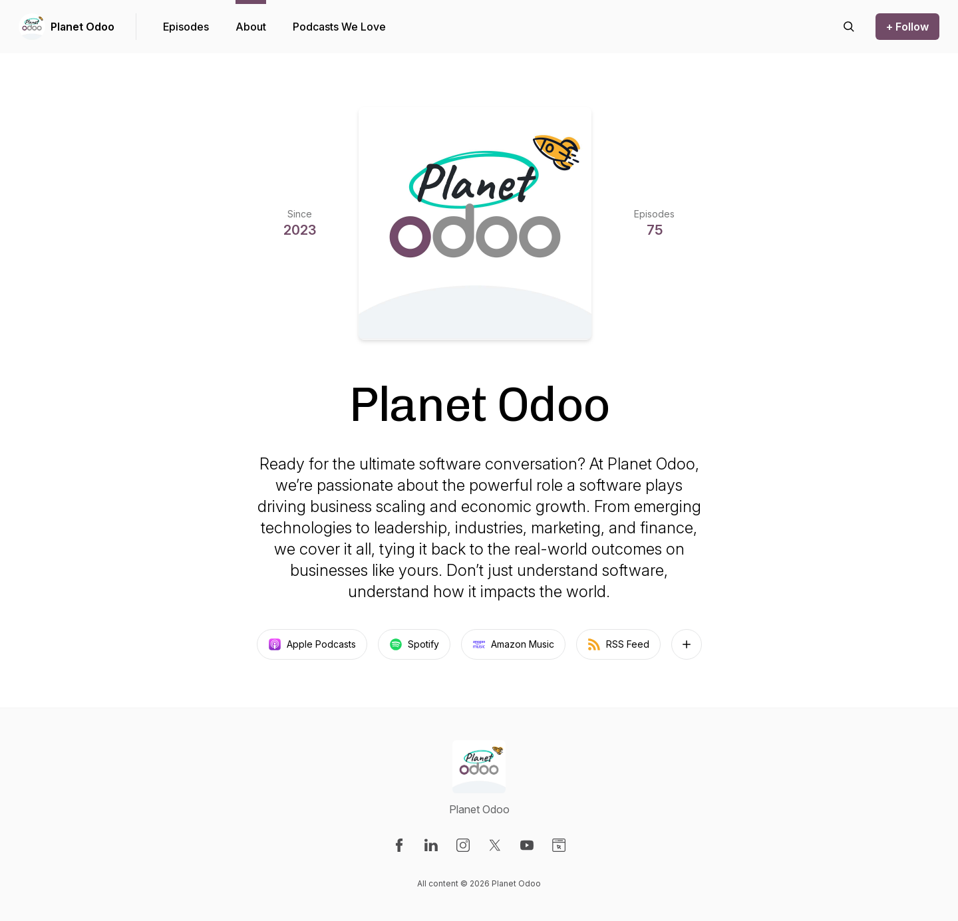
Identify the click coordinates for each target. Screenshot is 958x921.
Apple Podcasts (312, 644)
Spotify (414, 644)
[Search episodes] (849, 27)
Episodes (186, 26)
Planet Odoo (82, 26)
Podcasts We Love (339, 26)
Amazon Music (513, 644)
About (251, 26)
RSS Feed (618, 644)
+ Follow (907, 26)
